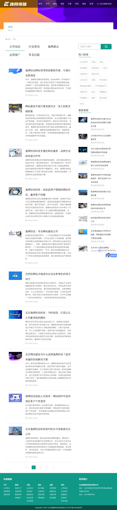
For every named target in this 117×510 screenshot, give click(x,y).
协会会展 (30, 498)
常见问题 (34, 54)
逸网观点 (53, 46)
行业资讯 (34, 46)
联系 (91, 4)
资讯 (77, 4)
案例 (55, 4)
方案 (69, 4)
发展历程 (7, 494)
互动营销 (30, 501)
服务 (84, 4)
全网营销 (53, 488)
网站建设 (41, 498)
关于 (47, 4)
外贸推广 (30, 491)
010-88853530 (104, 4)
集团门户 (18, 488)
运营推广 (14, 54)
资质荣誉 (7, 491)
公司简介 (7, 488)
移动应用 (41, 494)
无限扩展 (53, 494)
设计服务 (41, 488)
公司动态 (14, 46)
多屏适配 (53, 498)
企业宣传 (30, 488)
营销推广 (18, 498)
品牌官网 (18, 491)
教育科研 (18, 494)
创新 (62, 4)
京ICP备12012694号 (75, 508)
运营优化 (41, 491)
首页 (40, 4)
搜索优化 (53, 491)
